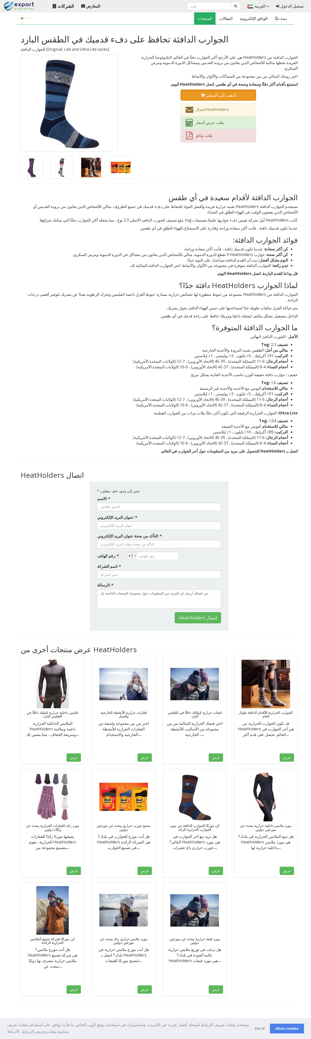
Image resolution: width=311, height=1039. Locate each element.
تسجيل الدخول (290, 6)
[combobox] (129, 556)
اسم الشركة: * (109, 566)
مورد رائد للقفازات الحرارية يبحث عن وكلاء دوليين (52, 827)
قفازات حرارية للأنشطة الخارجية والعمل (124, 714)
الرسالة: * (105, 585)
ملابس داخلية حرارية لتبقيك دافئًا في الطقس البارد (52, 714)
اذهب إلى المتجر (218, 95)
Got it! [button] (260, 1029)
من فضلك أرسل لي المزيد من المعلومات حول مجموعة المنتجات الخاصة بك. (159, 599)
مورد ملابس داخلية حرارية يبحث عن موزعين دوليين (266, 827)
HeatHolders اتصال (198, 618)
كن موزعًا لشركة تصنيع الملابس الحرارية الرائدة (52, 941)
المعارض (90, 6)
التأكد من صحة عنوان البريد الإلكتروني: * (129, 536)
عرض (74, 757)
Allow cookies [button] (287, 1029)
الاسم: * (103, 498)
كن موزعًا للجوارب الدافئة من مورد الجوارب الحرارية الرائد (195, 827)
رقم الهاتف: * (108, 556)
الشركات (63, 6)
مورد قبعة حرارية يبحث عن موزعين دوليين (194, 941)
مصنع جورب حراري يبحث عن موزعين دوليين (123, 827)
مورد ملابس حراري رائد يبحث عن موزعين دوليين (123, 941)
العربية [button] (258, 6)
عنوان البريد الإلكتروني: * (117, 517)
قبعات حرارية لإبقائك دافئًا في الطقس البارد (195, 714)
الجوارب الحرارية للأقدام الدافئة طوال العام (266, 714)
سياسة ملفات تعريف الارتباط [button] (45, 1031)
